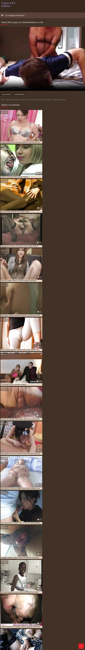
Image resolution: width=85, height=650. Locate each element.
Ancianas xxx (23, 620)
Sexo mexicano (27, 633)
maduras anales (28, 600)
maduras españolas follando (33, 602)
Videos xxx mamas (72, 630)
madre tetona (57, 599)
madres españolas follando (11, 600)
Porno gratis (62, 639)
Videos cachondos (49, 628)
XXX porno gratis (48, 637)
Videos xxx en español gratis (54, 624)
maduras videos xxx (67, 605)
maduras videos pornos (49, 605)
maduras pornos (20, 605)
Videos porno (53, 633)
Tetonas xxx (26, 643)
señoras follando (50, 611)
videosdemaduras (19, 94)
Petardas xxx (22, 639)
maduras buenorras (59, 600)
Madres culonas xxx (23, 618)
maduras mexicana (61, 603)
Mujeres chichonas (25, 635)
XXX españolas (39, 618)
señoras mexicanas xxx (67, 611)
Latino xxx (62, 635)
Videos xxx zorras (55, 616)
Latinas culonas (42, 632)
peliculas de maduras (55, 608)
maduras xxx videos (14, 607)
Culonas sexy (66, 632)
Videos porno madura (19, 637)
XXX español (35, 620)
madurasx (49, 607)
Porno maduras (75, 639)
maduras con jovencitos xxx (11, 602)
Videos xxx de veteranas (68, 628)
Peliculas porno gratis (59, 622)
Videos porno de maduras (68, 637)
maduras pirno (63, 604)
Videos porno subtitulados (37, 641)
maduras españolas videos (55, 602)
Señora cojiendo (46, 645)
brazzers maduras (8, 599)
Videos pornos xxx (8, 645)
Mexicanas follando (33, 624)
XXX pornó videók (72, 616)
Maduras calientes (8, 635)
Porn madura (35, 637)
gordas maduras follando (40, 599)
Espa (18, 643)
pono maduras (14, 609)
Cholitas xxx (32, 622)
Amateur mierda (6, 94)
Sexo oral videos (16, 624)
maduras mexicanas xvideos (25, 604)
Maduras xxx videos (18, 626)
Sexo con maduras (62, 645)
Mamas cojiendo (8, 643)
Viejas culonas (53, 618)
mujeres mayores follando (36, 608)
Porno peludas (20, 622)
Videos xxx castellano (69, 633)
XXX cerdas (30, 632)
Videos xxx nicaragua (74, 643)
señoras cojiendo (35, 611)
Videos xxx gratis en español (13, 616)
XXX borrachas (7, 618)
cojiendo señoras (23, 599)
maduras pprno (33, 605)
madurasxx (59, 607)
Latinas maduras (8, 630)
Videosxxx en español (48, 626)
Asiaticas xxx (58, 643)
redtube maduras (7, 611)
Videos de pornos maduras (12, 632)
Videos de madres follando (45, 635)
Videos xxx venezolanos (28, 645)
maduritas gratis (7, 608)
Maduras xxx (43, 622)
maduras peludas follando (46, 604)
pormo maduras (27, 609)
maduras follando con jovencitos (23, 603)
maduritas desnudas (72, 607)
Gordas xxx (34, 639)
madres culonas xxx (71, 599)
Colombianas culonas (54, 630)
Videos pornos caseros (42, 643)
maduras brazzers (43, 600)
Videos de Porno (56, 641)
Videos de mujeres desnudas (13, 641)
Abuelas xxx (15, 633)
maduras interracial (45, 603)
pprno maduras (69, 609)
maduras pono (75, 604)
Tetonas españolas (48, 639)
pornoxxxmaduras (55, 609)
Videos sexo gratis (36, 630)
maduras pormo (7, 605)
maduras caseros (74, 600)
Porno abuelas (62, 620)
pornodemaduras (41, 609)
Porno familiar (7, 622)
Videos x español (8, 639)
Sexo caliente (41, 633)
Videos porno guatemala (37, 616)
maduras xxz (39, 607)
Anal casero (55, 632)
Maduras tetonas (71, 641)
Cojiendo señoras (13, 628)
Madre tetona (21, 630)
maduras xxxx (28, 607)
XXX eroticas (32, 626)
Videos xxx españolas (31, 628)
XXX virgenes (75, 620)
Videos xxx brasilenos (69, 618)
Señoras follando (66, 626)
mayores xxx (19, 608)
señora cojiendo (22, 611)
